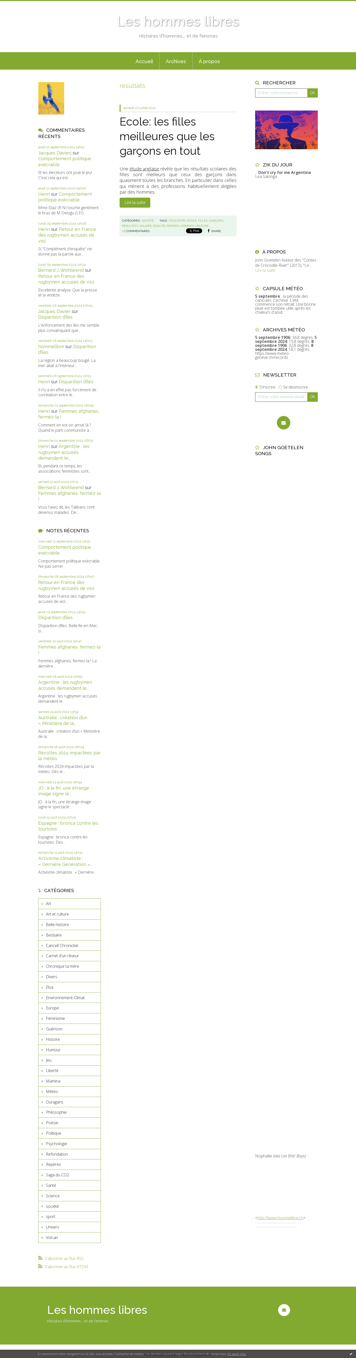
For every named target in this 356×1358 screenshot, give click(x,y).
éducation (177, 220)
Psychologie (56, 1143)
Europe (52, 1008)
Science (53, 1196)
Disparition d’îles (55, 317)
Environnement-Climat (65, 997)
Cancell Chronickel (62, 945)
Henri (44, 194)
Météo (52, 1091)
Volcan (52, 1237)
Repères (53, 1164)
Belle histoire (57, 924)
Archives (176, 61)
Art (48, 903)
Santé (51, 1185)
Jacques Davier (54, 311)
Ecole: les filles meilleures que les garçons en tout (167, 136)
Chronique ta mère (62, 966)
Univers (52, 1227)
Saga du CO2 (57, 1175)
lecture (201, 226)
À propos (209, 61)
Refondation (57, 1154)
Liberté (52, 1070)
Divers (51, 976)
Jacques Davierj (54, 152)
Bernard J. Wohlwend (61, 270)
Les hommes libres (178, 21)
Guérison (54, 1029)
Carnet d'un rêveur (62, 955)
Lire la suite (135, 202)
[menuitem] (144, 61)
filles (202, 220)
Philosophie (56, 1112)
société (52, 1206)
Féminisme (55, 1018)
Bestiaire (54, 935)
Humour (53, 1050)
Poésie (52, 1122)
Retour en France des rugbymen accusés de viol (67, 235)
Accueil (144, 61)
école (191, 220)
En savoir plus (237, 1354)
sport (50, 1216)
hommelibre (51, 346)
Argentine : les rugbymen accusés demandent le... (63, 452)
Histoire (53, 1039)
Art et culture (57, 914)
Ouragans (54, 1102)
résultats (130, 226)
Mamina (53, 1081)
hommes (187, 226)
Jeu (48, 1060)
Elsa (49, 987)
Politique (53, 1133)
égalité (159, 226)
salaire (146, 226)
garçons (216, 220)
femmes (173, 226)
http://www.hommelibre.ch (280, 1218)
